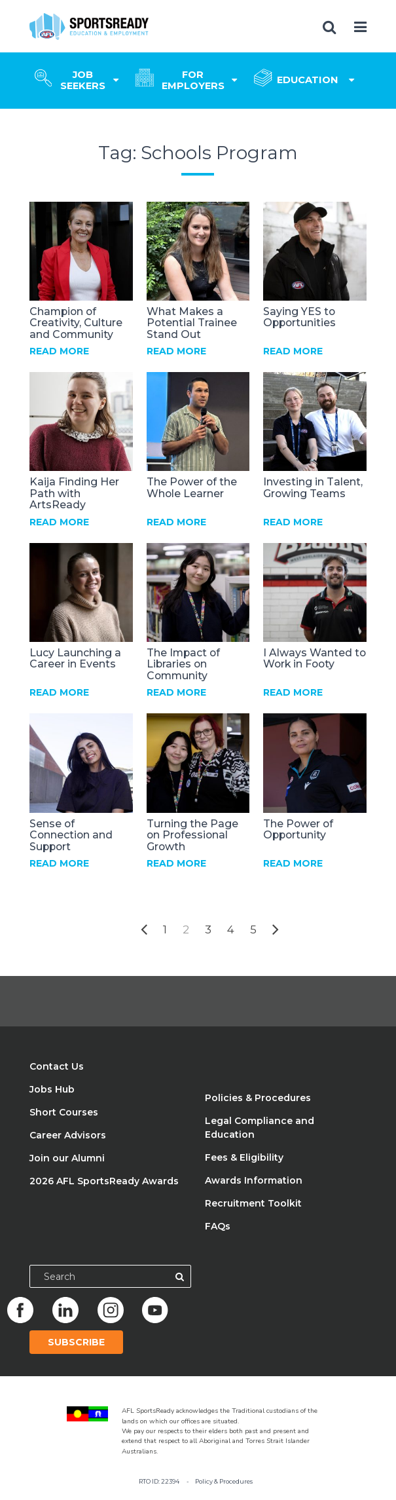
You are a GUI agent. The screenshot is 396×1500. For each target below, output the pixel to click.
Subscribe (76, 1342)
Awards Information (253, 1180)
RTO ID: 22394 (159, 1481)
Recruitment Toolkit (253, 1203)
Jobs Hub (52, 1089)
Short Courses (63, 1112)
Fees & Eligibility (244, 1157)
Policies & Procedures (258, 1098)
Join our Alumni (67, 1158)
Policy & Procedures (224, 1481)
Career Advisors (67, 1135)
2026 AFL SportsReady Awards (104, 1181)
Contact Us (56, 1066)
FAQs (217, 1226)
